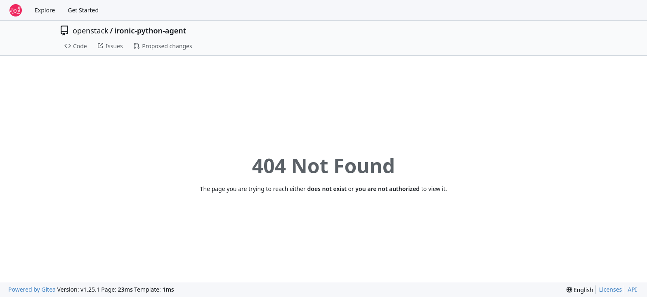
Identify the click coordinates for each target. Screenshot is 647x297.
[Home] (15, 10)
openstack (91, 30)
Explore (45, 10)
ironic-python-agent (150, 30)
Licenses (610, 289)
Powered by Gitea (32, 289)
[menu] (580, 290)
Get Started (83, 10)
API (632, 289)
